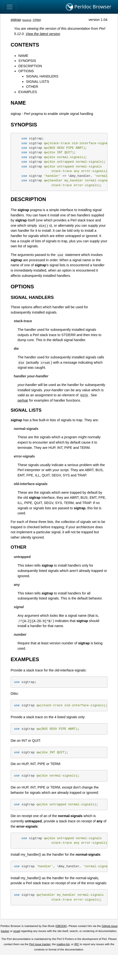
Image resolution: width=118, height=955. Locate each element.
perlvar (23, 400)
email (16, 931)
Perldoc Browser (88, 7)
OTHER (32, 87)
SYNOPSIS (27, 61)
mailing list (63, 944)
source (27, 19)
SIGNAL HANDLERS (42, 76)
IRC (76, 944)
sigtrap (16, 20)
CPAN (36, 19)
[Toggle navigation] (9, 7)
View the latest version (43, 34)
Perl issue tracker (39, 944)
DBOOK (61, 926)
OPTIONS (26, 71)
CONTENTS (25, 45)
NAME (23, 56)
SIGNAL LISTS (37, 81)
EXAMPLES (27, 92)
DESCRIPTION (30, 66)
